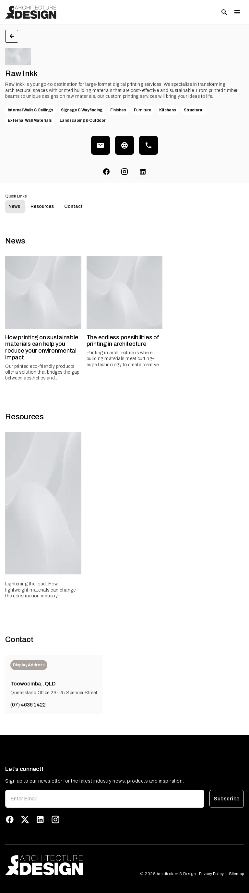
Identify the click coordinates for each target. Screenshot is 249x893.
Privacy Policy (211, 874)
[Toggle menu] (237, 12)
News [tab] (14, 206)
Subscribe (226, 799)
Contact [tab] (73, 206)
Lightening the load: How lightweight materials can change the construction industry (40, 590)
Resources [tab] (42, 206)
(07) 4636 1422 (28, 704)
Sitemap (236, 874)
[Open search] (224, 12)
